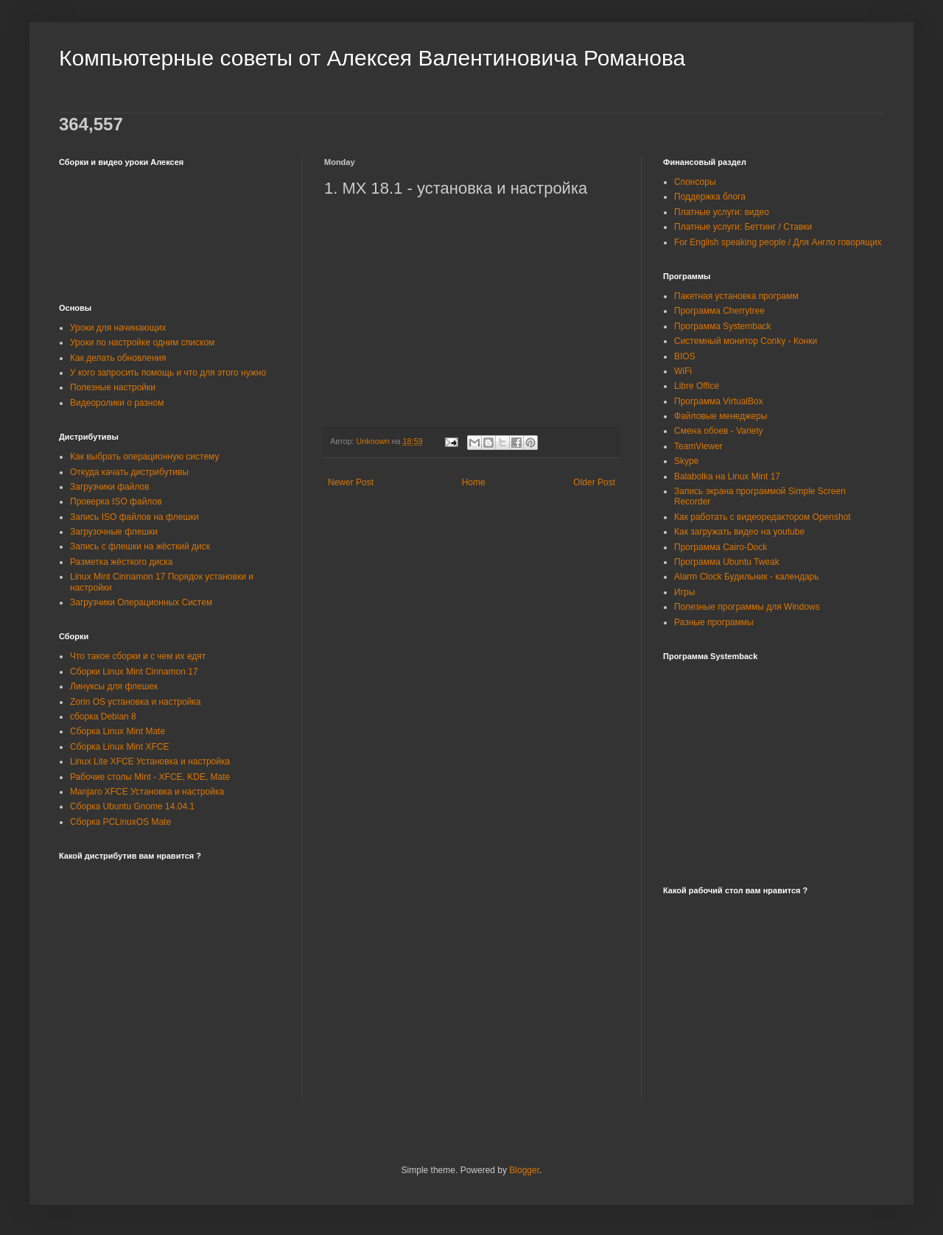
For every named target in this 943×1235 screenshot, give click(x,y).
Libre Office (696, 386)
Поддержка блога (710, 196)
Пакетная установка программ (736, 296)
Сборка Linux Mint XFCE (119, 747)
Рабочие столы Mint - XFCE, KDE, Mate (150, 777)
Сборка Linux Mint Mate (117, 731)
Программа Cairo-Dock (720, 547)
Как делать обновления (118, 358)
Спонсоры (695, 182)
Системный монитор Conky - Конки (745, 341)
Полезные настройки (112, 387)
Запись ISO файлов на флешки (134, 517)
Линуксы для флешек (114, 686)
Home (473, 482)
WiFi (683, 371)
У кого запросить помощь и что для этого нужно (168, 372)
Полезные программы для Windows (747, 607)
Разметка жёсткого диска (121, 562)
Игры (684, 592)
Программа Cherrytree (719, 311)
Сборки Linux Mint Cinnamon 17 (134, 671)
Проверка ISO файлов (116, 501)
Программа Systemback (722, 326)
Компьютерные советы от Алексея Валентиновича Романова (372, 58)
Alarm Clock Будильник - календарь (746, 576)
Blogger (524, 1170)
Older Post (594, 482)
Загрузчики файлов (110, 487)
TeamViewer (698, 446)
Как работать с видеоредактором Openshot (762, 517)
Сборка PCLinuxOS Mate (120, 822)
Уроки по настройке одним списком (142, 342)
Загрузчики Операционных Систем (141, 602)
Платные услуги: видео (721, 212)
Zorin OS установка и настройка (135, 702)
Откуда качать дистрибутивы (129, 472)
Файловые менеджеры (720, 416)
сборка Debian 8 (103, 716)
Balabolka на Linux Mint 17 (727, 476)
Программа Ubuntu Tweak (726, 562)
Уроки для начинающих (118, 328)
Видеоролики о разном (117, 403)
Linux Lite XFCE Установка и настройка (150, 761)
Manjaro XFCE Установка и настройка (147, 792)
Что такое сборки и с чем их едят (138, 656)
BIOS (684, 356)
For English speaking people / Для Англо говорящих (778, 242)
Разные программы (714, 622)
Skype (686, 461)
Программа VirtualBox (718, 401)
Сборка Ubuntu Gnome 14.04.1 (132, 806)
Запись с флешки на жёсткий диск (140, 546)
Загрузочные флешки (114, 532)
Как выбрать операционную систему (144, 456)
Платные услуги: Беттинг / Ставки (743, 227)
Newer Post (351, 482)
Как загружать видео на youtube (739, 532)
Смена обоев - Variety (718, 431)
